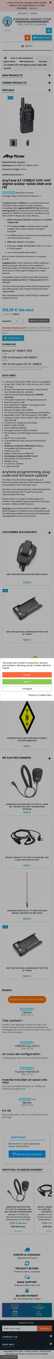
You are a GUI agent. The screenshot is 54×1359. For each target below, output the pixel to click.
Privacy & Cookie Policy (40, 695)
